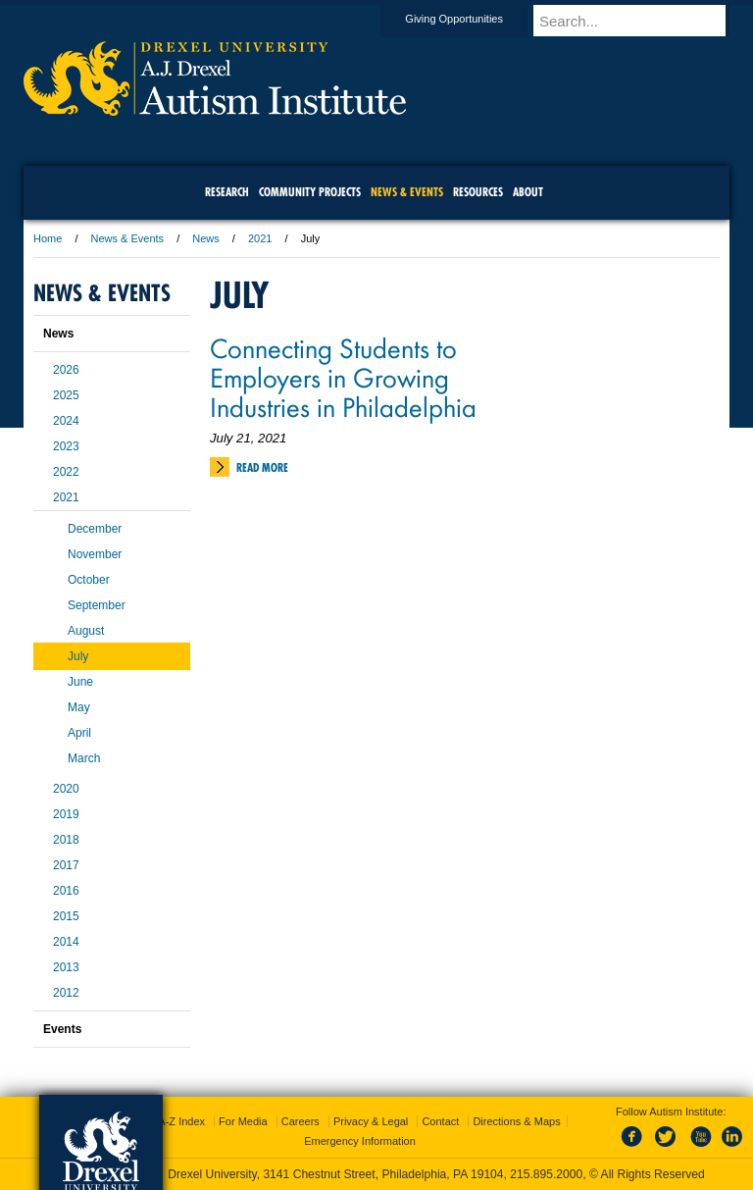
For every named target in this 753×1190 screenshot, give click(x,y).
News (206, 238)
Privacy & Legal (370, 1121)
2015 (66, 916)
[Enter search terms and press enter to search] (640, 20)
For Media (243, 1121)
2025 (66, 395)
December (95, 529)
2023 (66, 446)
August (86, 631)
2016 (66, 891)
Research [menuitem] (227, 191)
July (78, 656)
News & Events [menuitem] (407, 191)
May (79, 707)
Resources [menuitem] (478, 191)
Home (47, 238)
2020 (66, 789)
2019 (66, 814)
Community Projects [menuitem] (310, 191)
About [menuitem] (528, 191)
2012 (66, 993)
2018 (66, 840)
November (95, 554)
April (79, 733)
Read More (262, 467)
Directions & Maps (516, 1121)
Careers (300, 1121)
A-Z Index (181, 1121)
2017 (66, 865)
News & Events (128, 238)
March (84, 758)
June (80, 682)
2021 (260, 238)
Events (62, 1029)
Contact (440, 1121)
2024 (66, 421)
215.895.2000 (546, 1174)
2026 (66, 370)
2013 (66, 967)
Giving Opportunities (473, 19)
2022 (66, 472)
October (89, 580)
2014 (66, 942)
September (97, 605)
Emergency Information (360, 1141)
